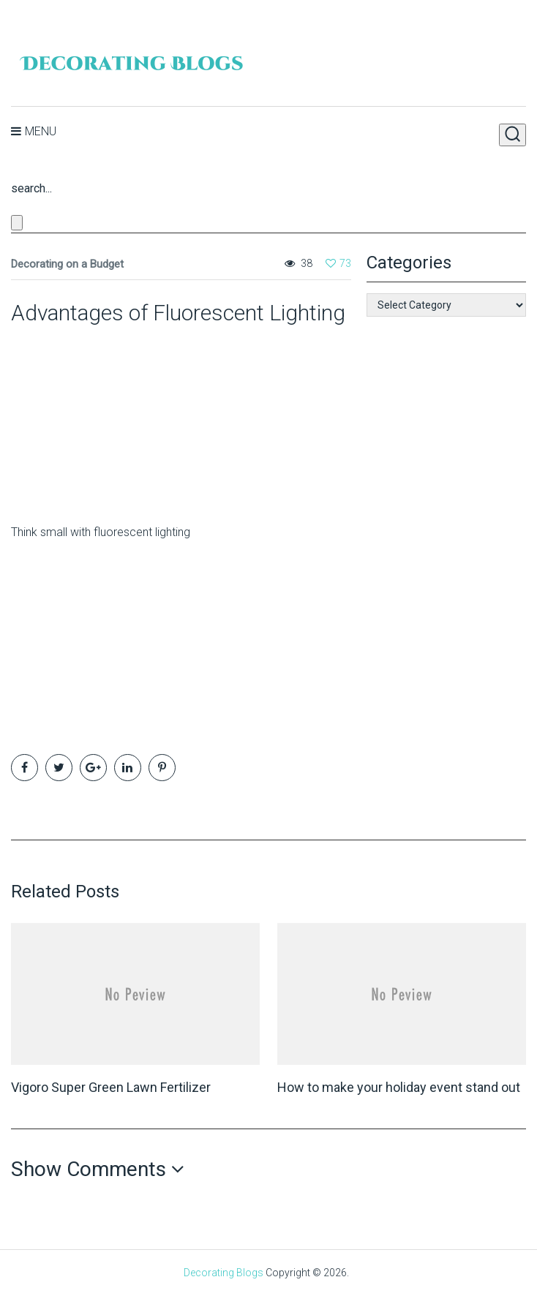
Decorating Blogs (223, 1272)
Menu (40, 131)
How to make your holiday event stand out (398, 1087)
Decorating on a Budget (67, 264)
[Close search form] (17, 222)
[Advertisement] (102, 418)
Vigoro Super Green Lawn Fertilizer (111, 1087)
